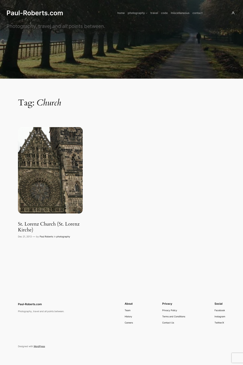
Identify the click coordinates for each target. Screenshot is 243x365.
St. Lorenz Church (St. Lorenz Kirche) (48, 227)
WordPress (39, 346)
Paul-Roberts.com (34, 13)
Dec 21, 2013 (25, 236)
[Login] (233, 13)
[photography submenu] (146, 13)
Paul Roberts (46, 236)
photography (63, 236)
